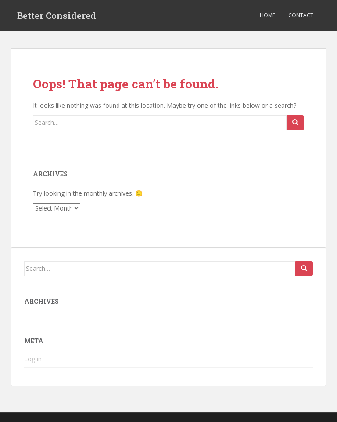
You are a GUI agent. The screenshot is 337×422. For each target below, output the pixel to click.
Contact (300, 15)
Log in (33, 359)
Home (267, 15)
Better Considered (56, 15)
